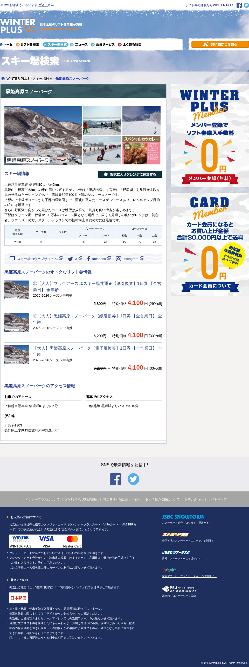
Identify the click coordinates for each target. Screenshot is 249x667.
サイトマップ (217, 499)
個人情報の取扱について (162, 499)
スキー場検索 (42, 79)
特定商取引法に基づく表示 (122, 499)
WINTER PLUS (18, 79)
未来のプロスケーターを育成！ (180, 595)
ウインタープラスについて (41, 499)
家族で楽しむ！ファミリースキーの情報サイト (189, 576)
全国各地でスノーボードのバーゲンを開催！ (188, 540)
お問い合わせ (193, 499)
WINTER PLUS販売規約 (81, 499)
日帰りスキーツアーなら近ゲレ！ (181, 558)
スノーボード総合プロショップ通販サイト (186, 522)
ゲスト (43, 5)
